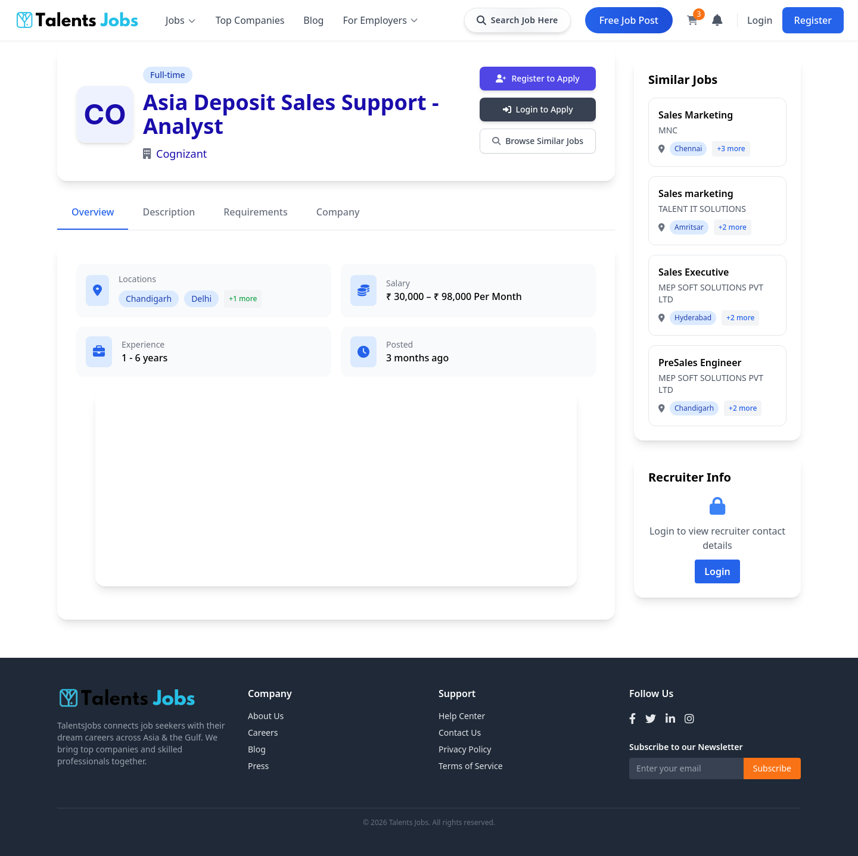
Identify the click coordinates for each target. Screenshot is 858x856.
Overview (93, 211)
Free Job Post (628, 20)
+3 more (731, 148)
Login (760, 20)
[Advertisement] (336, 488)
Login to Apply (538, 109)
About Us (266, 715)
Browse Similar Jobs (537, 140)
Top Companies (250, 20)
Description (168, 211)
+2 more (733, 227)
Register (813, 20)
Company (338, 211)
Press (258, 765)
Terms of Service (471, 765)
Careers (263, 732)
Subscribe (772, 768)
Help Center (462, 715)
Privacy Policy (465, 749)
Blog (313, 20)
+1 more (243, 298)
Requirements (255, 211)
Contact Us (460, 732)
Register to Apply (537, 78)
